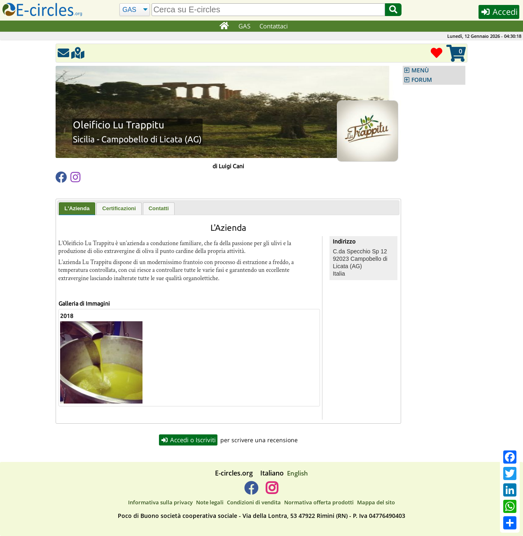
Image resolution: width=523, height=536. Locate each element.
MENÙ (420, 70)
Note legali (210, 502)
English (297, 473)
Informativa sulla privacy (160, 502)
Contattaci (273, 26)
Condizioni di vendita (254, 502)
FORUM (421, 80)
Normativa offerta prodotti (319, 502)
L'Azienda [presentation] (77, 208)
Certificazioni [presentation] (119, 208)
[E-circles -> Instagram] (271, 491)
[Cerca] (134, 9)
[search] (268, 9)
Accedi (499, 11)
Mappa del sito (376, 502)
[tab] (77, 209)
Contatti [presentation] (159, 208)
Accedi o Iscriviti (188, 440)
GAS (244, 26)
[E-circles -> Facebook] (251, 491)
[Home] (223, 26)
